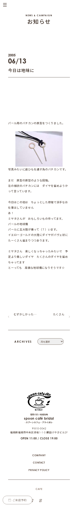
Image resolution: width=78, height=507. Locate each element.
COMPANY (39, 436)
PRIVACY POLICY (38, 451)
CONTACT (39, 443)
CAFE (39, 470)
